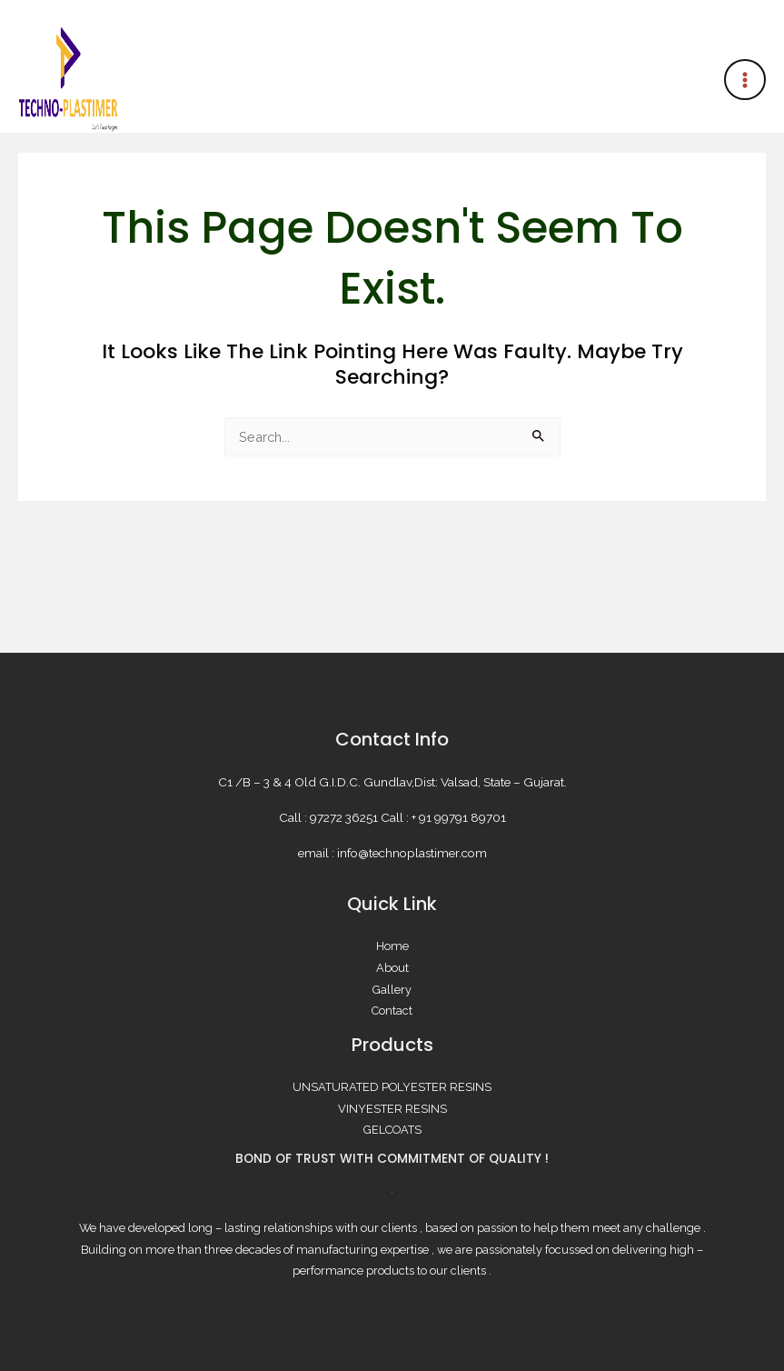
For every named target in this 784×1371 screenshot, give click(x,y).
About (392, 968)
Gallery (392, 989)
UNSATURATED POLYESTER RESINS (392, 1087)
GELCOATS (392, 1129)
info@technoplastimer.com (412, 853)
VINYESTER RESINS (392, 1109)
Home (392, 946)
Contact (392, 1010)
